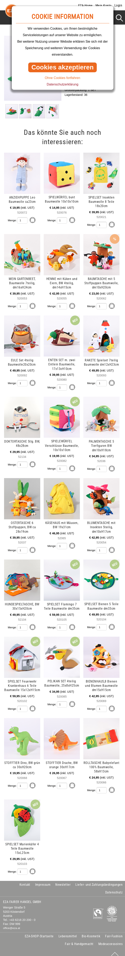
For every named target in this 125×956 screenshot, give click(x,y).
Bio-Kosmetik (91, 932)
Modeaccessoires (110, 940)
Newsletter (63, 880)
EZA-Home (85, 6)
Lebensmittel (68, 932)
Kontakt (25, 880)
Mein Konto (104, 6)
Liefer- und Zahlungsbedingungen (99, 880)
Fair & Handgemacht (79, 940)
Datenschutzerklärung (62, 84)
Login (118, 5)
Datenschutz (114, 888)
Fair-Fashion (114, 932)
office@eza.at (11, 924)
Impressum (42, 880)
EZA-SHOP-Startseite (39, 932)
